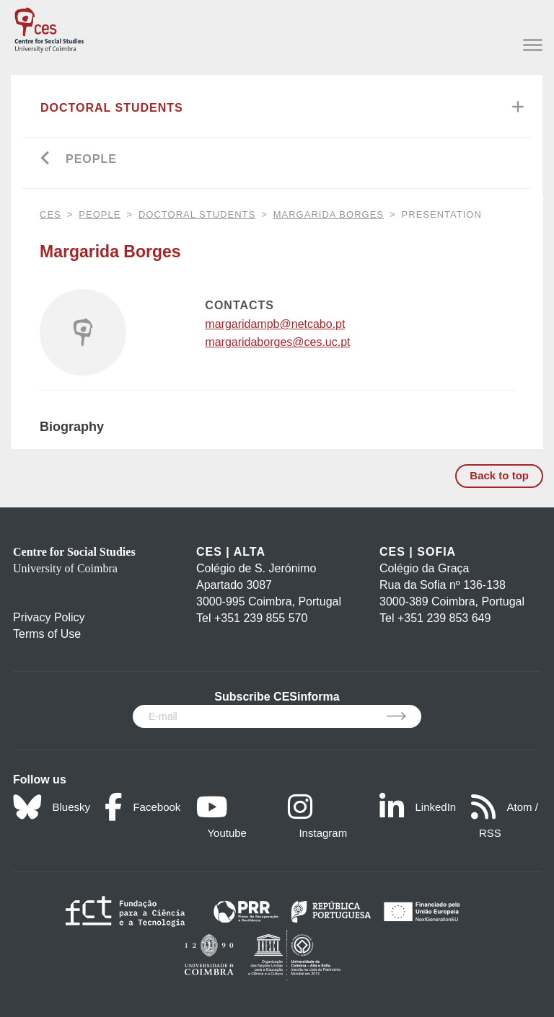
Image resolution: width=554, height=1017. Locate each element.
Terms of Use (47, 634)
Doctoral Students (111, 108)
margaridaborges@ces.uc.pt (277, 342)
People (91, 159)
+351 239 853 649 (444, 618)
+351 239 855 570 (260, 618)
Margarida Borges (328, 214)
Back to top (499, 475)
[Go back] (45, 159)
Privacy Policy (49, 617)
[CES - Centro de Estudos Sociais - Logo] (49, 27)
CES (50, 214)
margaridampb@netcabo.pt (275, 324)
